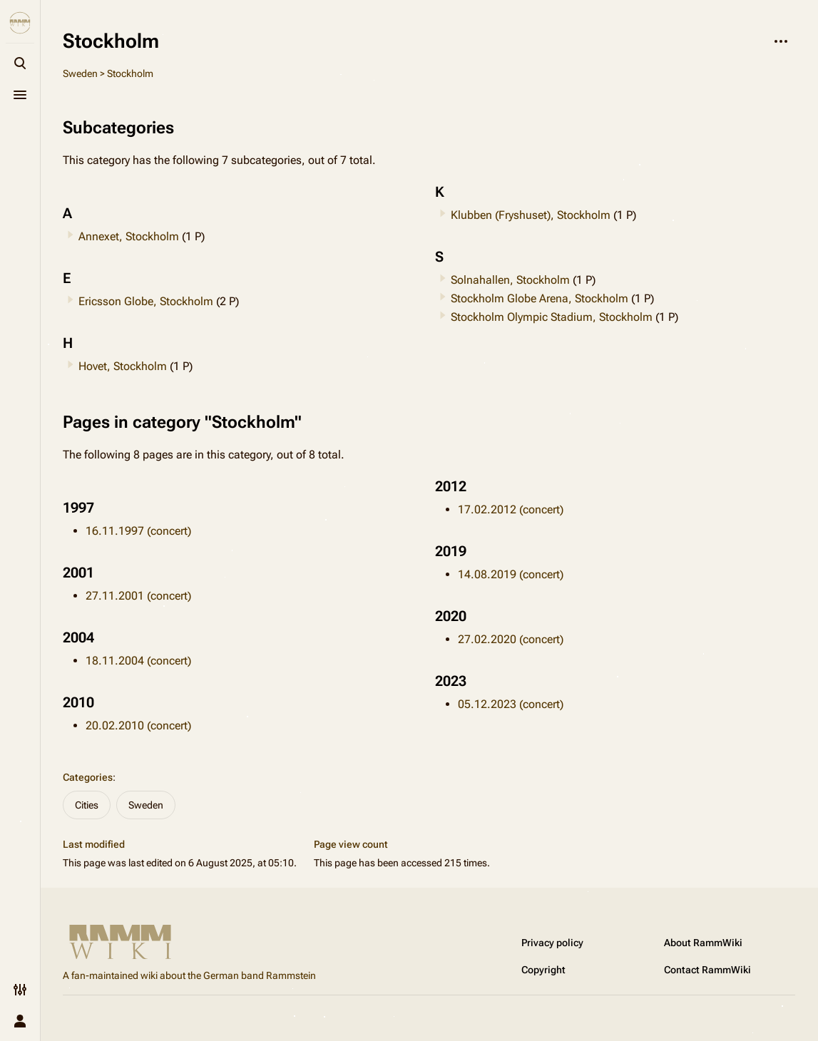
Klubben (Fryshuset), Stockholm (530, 215)
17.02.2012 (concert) (510, 509)
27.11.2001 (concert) (138, 595)
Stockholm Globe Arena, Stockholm (539, 298)
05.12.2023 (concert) (510, 704)
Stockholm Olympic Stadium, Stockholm (552, 317)
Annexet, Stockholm (128, 236)
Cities (86, 805)
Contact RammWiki (707, 969)
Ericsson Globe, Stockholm (145, 301)
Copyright (543, 969)
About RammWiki (703, 942)
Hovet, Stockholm (122, 366)
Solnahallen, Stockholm (510, 280)
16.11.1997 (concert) (138, 531)
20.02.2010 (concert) (138, 725)
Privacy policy (552, 942)
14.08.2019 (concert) (510, 574)
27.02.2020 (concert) (510, 639)
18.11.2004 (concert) (138, 660)
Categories (88, 777)
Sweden (80, 73)
